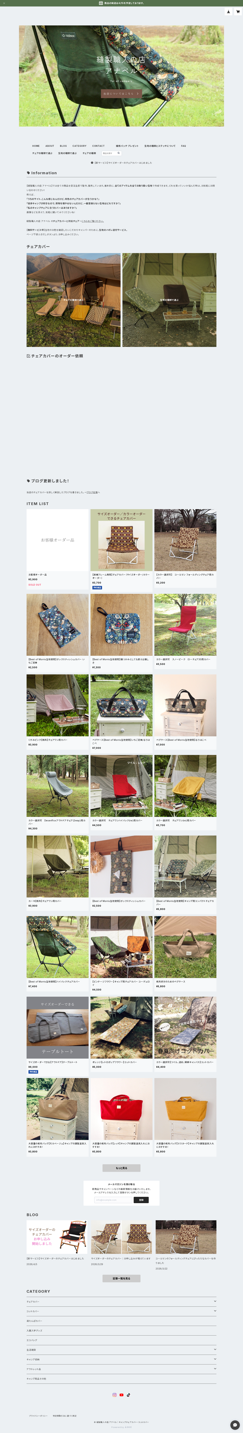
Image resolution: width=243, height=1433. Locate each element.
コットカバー (33, 1311)
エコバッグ (32, 1340)
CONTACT (98, 146)
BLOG (63, 146)
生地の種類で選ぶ (67, 153)
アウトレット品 (34, 1369)
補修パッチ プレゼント (127, 146)
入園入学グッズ (34, 1330)
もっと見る (121, 1168)
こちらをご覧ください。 (93, 221)
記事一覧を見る (121, 1278)
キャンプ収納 (33, 1359)
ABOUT (49, 146)
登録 (141, 1200)
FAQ (183, 146)
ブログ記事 (92, 492)
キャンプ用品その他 (36, 1378)
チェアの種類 (89, 153)
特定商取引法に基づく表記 (65, 1416)
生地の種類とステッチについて (159, 146)
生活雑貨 (31, 1349)
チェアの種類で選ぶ (42, 153)
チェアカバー (33, 1301)
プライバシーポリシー (38, 1416)
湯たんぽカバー (34, 1321)
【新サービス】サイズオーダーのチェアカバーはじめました (121, 162)
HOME (36, 146)
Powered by (121, 1427)
